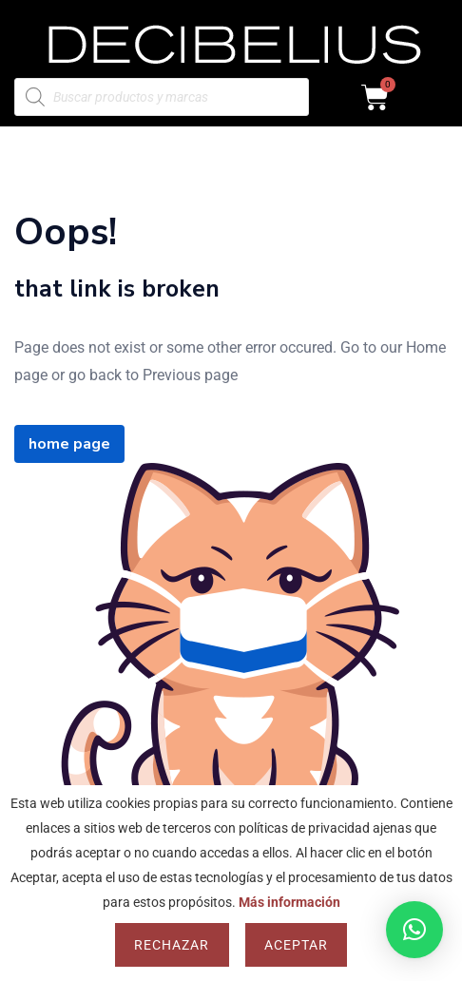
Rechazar (171, 944)
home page (69, 443)
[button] (414, 929)
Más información (289, 902)
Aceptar (296, 944)
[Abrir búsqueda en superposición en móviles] (161, 97)
